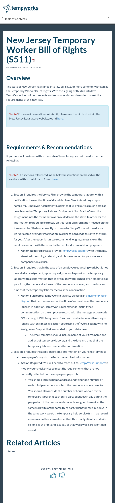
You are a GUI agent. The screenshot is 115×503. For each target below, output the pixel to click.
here (60, 118)
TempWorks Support (75, 250)
